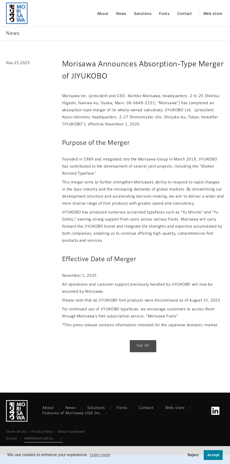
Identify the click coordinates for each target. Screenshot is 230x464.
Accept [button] (213, 455)
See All (143, 345)
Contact (146, 408)
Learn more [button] (100, 455)
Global (11, 438)
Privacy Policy (42, 431)
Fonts (122, 408)
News (70, 408)
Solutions (96, 408)
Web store (175, 408)
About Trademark (71, 431)
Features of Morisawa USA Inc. (71, 413)
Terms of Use (16, 431)
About (48, 408)
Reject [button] (193, 455)
